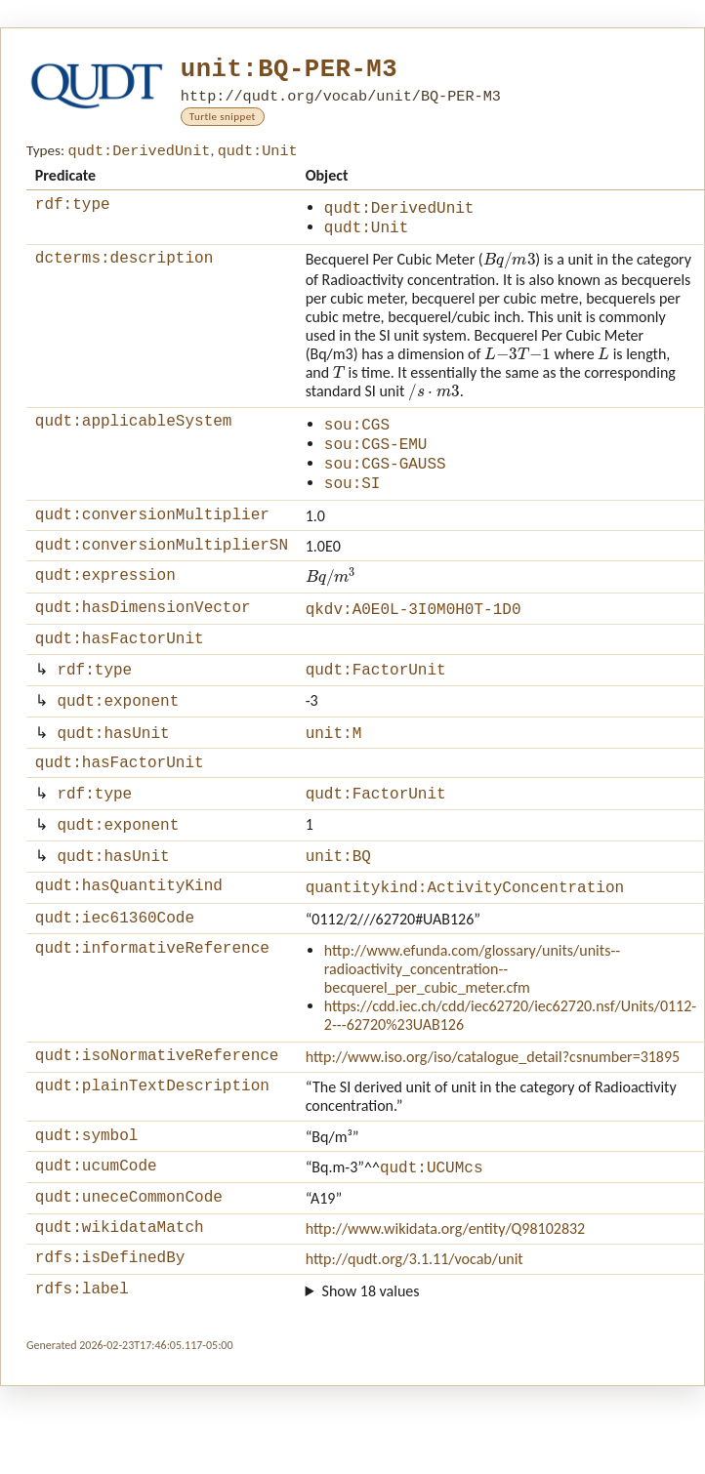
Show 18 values (371, 1358)
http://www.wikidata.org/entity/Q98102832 (446, 1290)
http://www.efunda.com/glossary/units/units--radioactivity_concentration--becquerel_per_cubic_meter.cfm (472, 1020)
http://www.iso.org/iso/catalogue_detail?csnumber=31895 (493, 1108)
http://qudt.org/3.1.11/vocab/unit (414, 1324)
